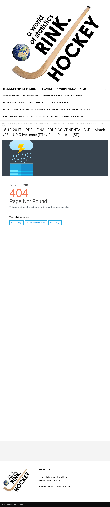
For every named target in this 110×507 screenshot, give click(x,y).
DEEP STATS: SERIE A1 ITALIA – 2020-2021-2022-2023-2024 (25, 116)
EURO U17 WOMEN (60, 103)
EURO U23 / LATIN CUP (39, 103)
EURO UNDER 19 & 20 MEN (14, 103)
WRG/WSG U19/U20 (81, 109)
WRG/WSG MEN (42, 109)
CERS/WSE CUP (47, 89)
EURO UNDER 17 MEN (74, 96)
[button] (104, 89)
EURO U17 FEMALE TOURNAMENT (18, 109)
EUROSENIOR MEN (31, 96)
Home (4, 123)
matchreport (15, 123)
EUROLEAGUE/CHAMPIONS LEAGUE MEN (20, 89)
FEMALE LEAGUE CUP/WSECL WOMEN (73, 89)
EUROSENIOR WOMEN (53, 96)
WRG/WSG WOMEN (61, 109)
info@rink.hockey (63, 486)
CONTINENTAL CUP (12, 96)
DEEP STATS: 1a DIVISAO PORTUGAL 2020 (67, 116)
